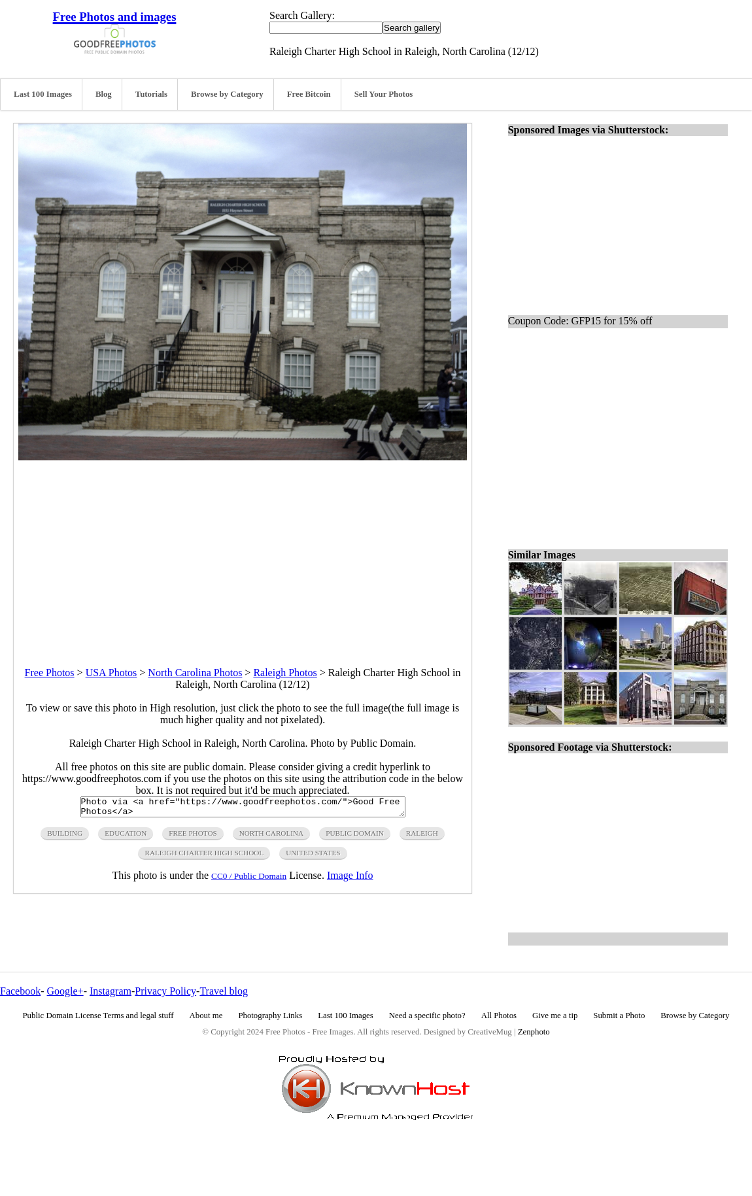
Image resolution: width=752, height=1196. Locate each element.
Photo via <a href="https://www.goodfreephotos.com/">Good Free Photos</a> (243, 808)
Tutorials (151, 94)
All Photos (499, 1015)
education (125, 837)
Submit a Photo (619, 1015)
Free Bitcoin (309, 94)
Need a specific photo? (427, 1015)
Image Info (350, 879)
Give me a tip (554, 1015)
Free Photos (50, 672)
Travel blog (223, 991)
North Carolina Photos (195, 672)
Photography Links (270, 1015)
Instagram (110, 991)
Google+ (65, 991)
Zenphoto (534, 1031)
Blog (103, 94)
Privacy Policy (165, 991)
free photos (192, 837)
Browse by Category (227, 94)
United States (313, 857)
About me (206, 1015)
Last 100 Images (43, 94)
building (64, 837)
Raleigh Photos (284, 672)
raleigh (422, 837)
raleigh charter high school (204, 857)
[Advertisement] (242, 551)
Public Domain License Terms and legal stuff (98, 1015)
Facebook (20, 991)
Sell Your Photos (383, 94)
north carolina (271, 837)
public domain (355, 837)
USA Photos (111, 672)
